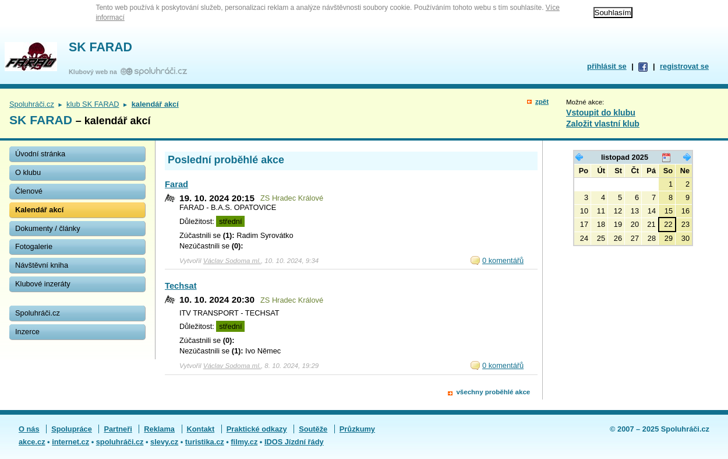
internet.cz (70, 441)
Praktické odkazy (257, 429)
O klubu (28, 172)
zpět (542, 101)
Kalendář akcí (39, 209)
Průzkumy (357, 429)
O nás (29, 429)
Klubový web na (95, 71)
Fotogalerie (33, 246)
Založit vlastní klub (602, 123)
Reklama (159, 429)
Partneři (118, 429)
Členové (29, 191)
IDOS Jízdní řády (294, 441)
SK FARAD (100, 47)
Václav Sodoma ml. (232, 260)
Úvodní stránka (40, 153)
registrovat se (684, 66)
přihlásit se (607, 66)
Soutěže (313, 429)
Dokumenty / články (47, 228)
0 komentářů (503, 260)
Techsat (181, 285)
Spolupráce (71, 429)
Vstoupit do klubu (600, 112)
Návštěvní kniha (41, 265)
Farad (176, 184)
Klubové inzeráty (42, 283)
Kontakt (201, 429)
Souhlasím (613, 12)
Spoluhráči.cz (31, 104)
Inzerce (27, 331)
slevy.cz (164, 441)
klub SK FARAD (92, 104)
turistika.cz (204, 441)
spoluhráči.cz (120, 441)
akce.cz (32, 441)
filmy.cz (244, 441)
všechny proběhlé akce (493, 391)
